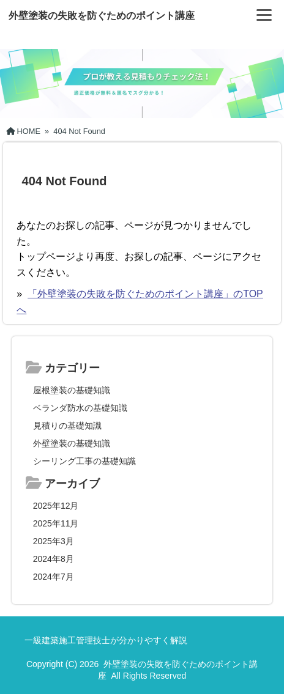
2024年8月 (53, 559)
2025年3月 (53, 541)
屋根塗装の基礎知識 (71, 390)
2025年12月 (56, 506)
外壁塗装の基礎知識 (71, 443)
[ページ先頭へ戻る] (262, 666)
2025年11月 (56, 523)
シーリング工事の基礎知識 (84, 461)
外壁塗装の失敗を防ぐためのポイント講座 (102, 15)
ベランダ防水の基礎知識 (80, 408)
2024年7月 (53, 576)
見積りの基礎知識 (67, 425)
